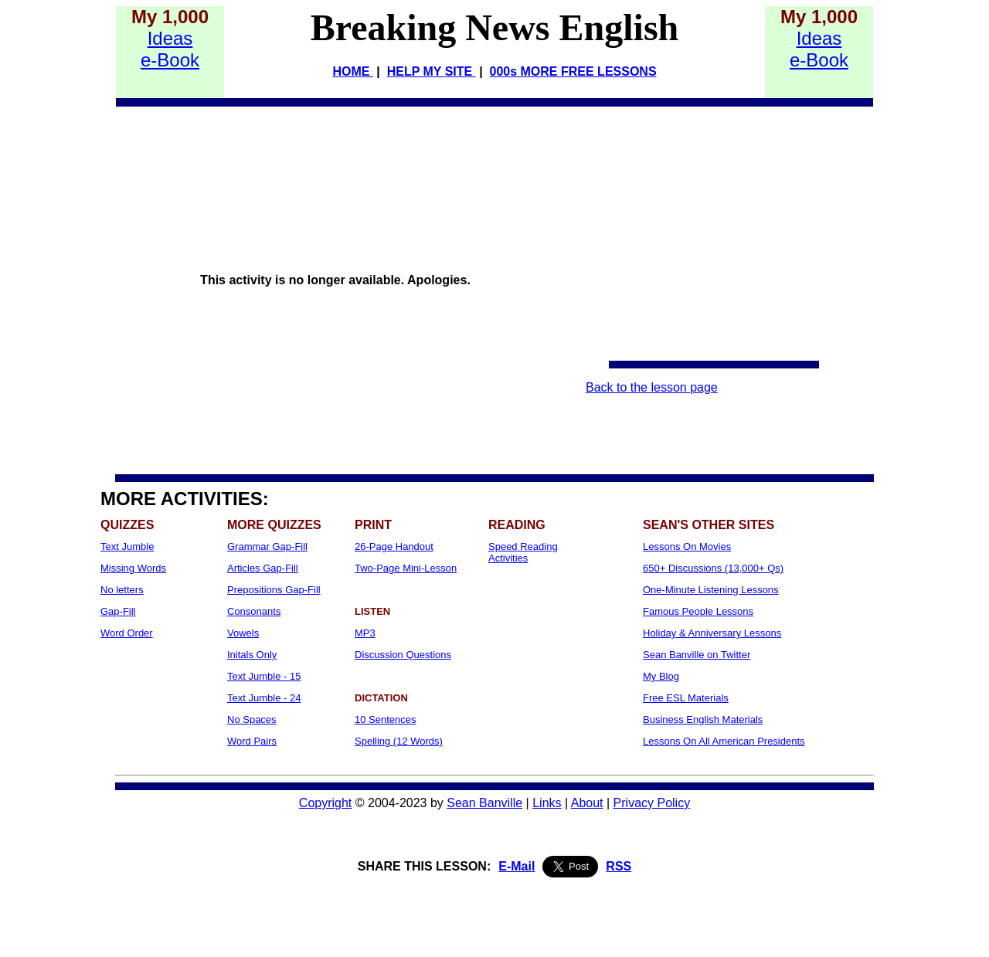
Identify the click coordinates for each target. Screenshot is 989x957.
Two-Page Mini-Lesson (406, 568)
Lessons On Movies (687, 546)
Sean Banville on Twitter (696, 654)
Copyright (325, 802)
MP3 (365, 633)
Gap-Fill (118, 611)
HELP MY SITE (431, 71)
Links (546, 802)
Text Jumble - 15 (264, 676)
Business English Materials (703, 719)
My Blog (661, 676)
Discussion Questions (403, 654)
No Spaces (252, 719)
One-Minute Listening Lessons (711, 590)
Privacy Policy (652, 802)
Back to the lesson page (652, 387)
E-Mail (516, 866)
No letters (122, 590)
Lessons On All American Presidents (724, 741)
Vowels (243, 633)
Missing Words (133, 568)
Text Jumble (127, 546)
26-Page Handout (394, 546)
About (587, 802)
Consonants (253, 611)
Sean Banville (484, 802)
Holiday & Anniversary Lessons (712, 633)
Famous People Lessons (698, 611)
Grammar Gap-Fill (267, 546)
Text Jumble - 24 (264, 698)
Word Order (126, 633)
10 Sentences (385, 719)
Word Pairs (252, 741)
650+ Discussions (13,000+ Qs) (713, 568)
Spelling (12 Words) (399, 741)
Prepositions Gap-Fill (274, 590)
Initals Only (252, 654)
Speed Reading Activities (523, 552)
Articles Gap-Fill (262, 568)
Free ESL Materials (686, 698)
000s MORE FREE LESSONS (573, 71)
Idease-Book (170, 49)
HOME (352, 71)
